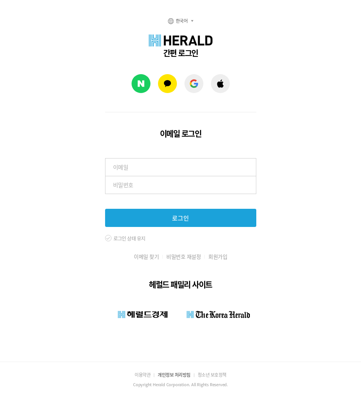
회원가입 (217, 256)
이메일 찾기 (146, 256)
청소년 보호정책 (212, 374)
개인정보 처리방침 (174, 374)
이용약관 (142, 374)
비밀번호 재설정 (183, 256)
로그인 (180, 217)
